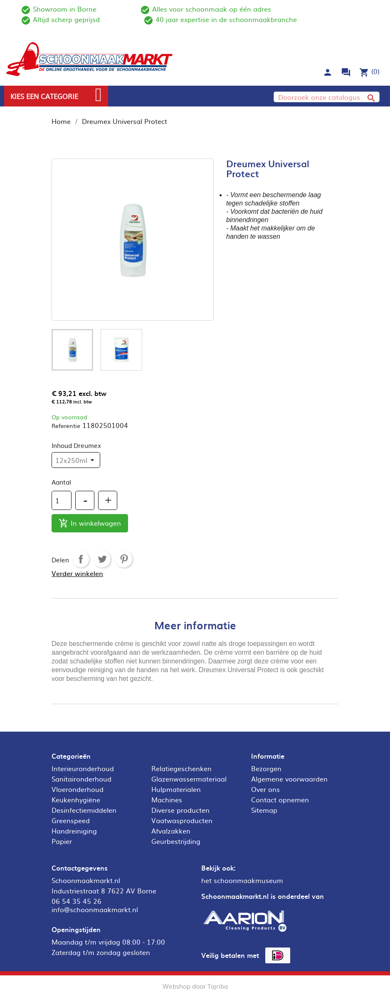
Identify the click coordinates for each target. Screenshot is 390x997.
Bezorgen (266, 768)
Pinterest (124, 559)
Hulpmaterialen (176, 789)
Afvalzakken (170, 831)
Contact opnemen (280, 799)
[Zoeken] (327, 97)
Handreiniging (74, 831)
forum (346, 72)
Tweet (102, 559)
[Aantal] (62, 500)
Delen (80, 559)
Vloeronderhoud (78, 789)
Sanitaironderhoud (81, 779)
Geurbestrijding (175, 841)
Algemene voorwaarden (289, 779)
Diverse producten (180, 810)
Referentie (66, 425)
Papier (62, 841)
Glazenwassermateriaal (189, 779)
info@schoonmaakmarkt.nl (95, 909)
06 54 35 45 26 (76, 901)
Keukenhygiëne (76, 799)
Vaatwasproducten (181, 820)
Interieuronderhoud (83, 768)
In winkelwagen (90, 523)
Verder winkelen (77, 573)
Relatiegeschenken (181, 768)
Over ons (265, 789)
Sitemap (264, 810)
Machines (166, 799)
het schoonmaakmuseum (242, 880)
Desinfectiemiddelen (84, 810)
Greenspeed (71, 820)
